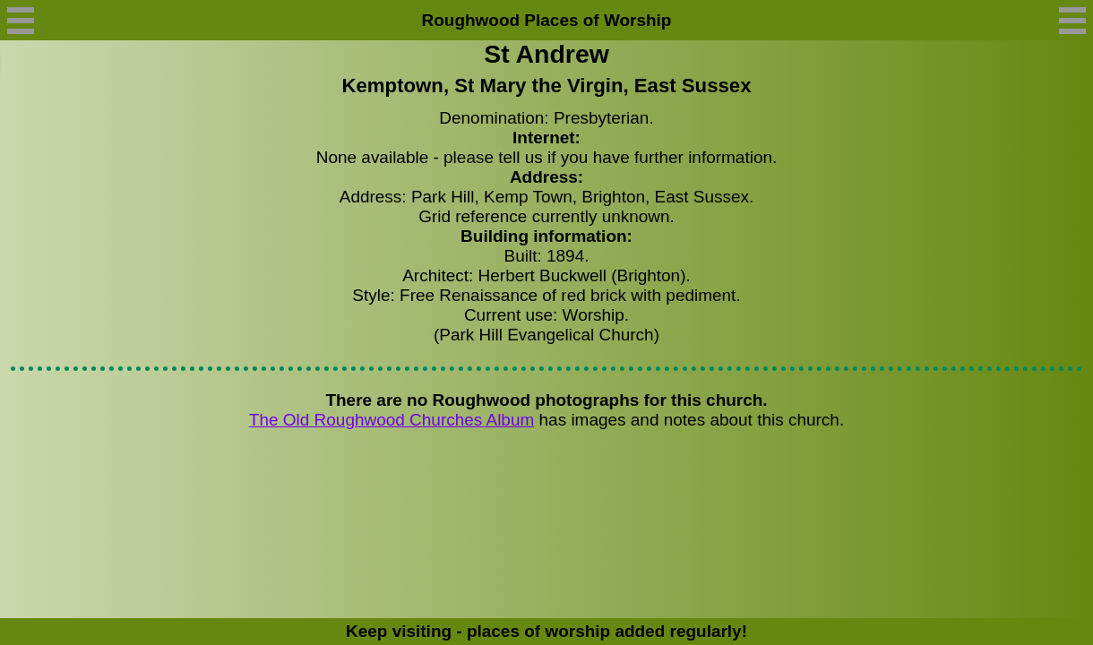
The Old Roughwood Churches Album (391, 419)
